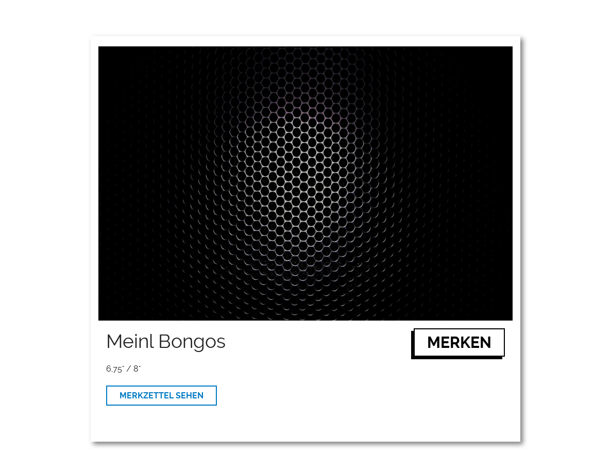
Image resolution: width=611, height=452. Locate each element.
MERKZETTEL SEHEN (161, 395)
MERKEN (459, 342)
